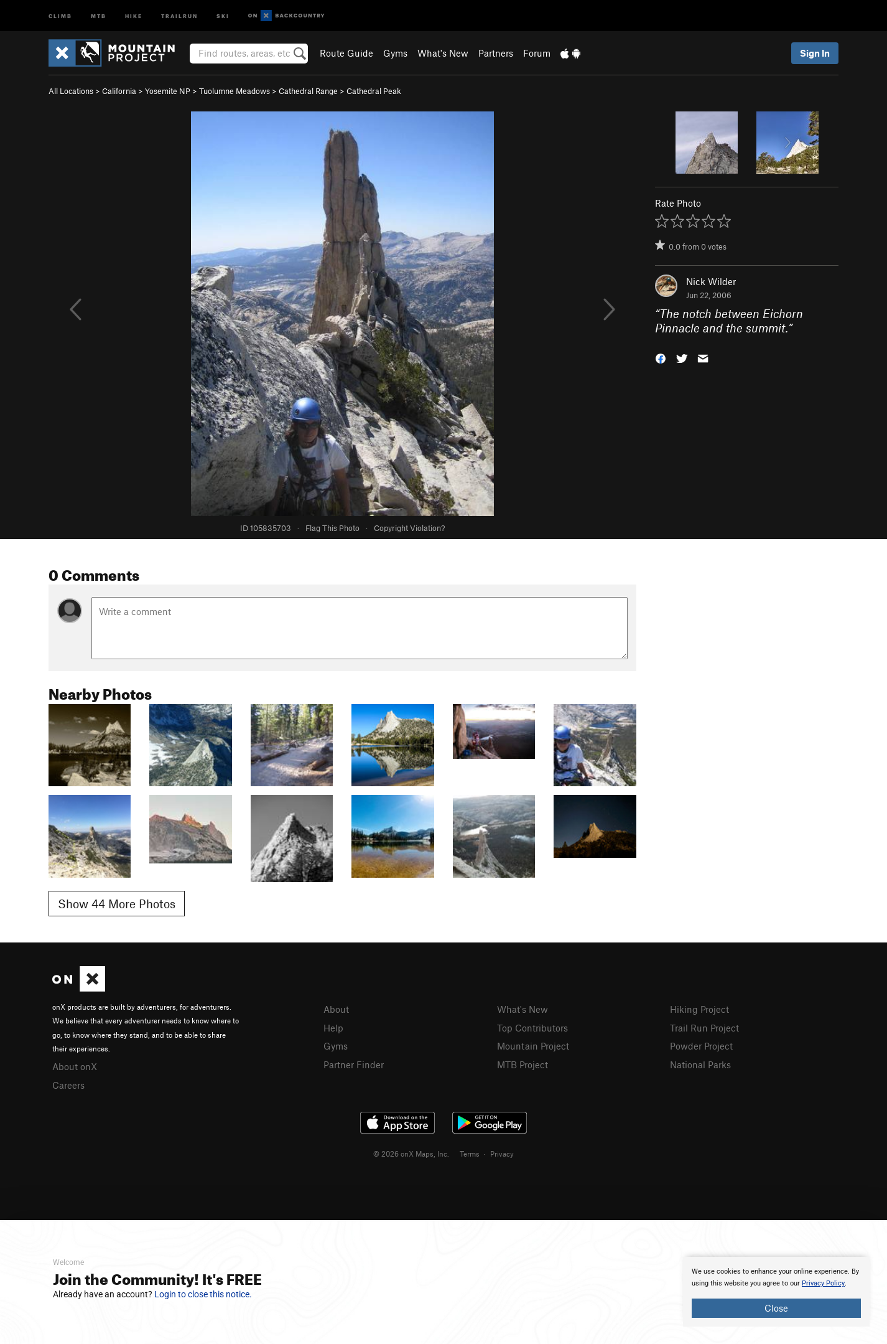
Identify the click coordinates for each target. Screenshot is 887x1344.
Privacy (502, 1153)
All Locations (71, 91)
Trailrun (179, 15)
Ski (223, 15)
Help (333, 1027)
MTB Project (522, 1064)
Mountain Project (533, 1045)
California (119, 91)
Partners (495, 53)
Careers (68, 1085)
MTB (98, 15)
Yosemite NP (167, 91)
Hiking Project (699, 1009)
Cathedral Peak (373, 91)
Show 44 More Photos (116, 903)
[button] (660, 357)
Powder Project (701, 1045)
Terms (470, 1153)
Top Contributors (532, 1027)
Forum (536, 53)
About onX (74, 1066)
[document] (776, 1292)
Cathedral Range (308, 91)
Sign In (815, 53)
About (336, 1009)
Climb (60, 15)
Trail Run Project (704, 1027)
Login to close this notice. (203, 1294)
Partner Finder (353, 1064)
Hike (133, 15)
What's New (442, 53)
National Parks (700, 1064)
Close (776, 1307)
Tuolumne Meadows (234, 91)
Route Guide (346, 53)
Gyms (395, 53)
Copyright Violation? (409, 528)
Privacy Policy (823, 1283)
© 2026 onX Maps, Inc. (411, 1153)
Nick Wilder (711, 281)
